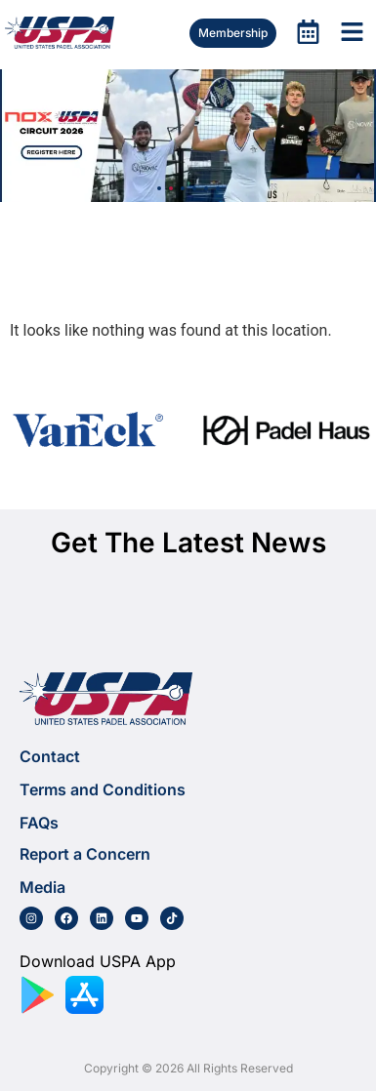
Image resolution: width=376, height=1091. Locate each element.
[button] (159, 188)
